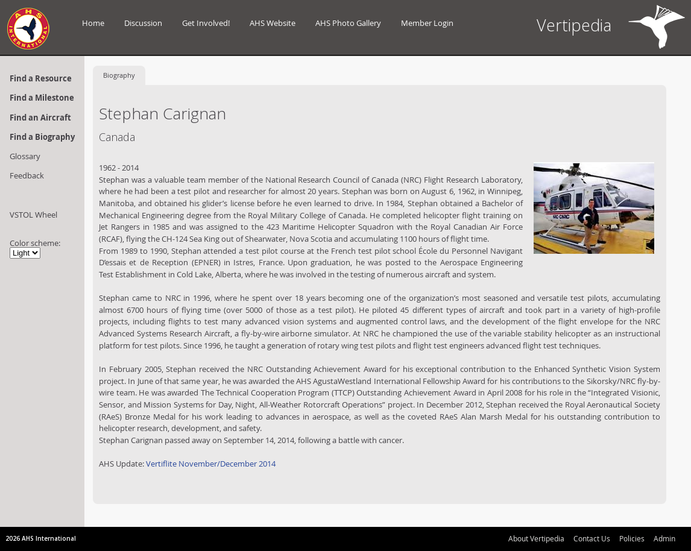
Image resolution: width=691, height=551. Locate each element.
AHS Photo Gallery (348, 22)
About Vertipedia (536, 538)
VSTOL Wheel (33, 214)
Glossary (25, 156)
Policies (632, 538)
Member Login (427, 22)
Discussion (143, 22)
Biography (119, 75)
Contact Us (591, 538)
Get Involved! (206, 22)
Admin (664, 538)
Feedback (27, 175)
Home (93, 22)
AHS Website (272, 22)
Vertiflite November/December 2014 (211, 463)
